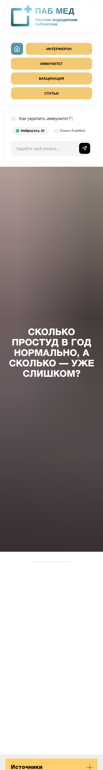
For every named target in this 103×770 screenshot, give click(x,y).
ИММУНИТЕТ (51, 64)
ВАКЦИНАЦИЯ (51, 79)
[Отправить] (84, 148)
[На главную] (17, 49)
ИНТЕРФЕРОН (59, 49)
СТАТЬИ (51, 93)
